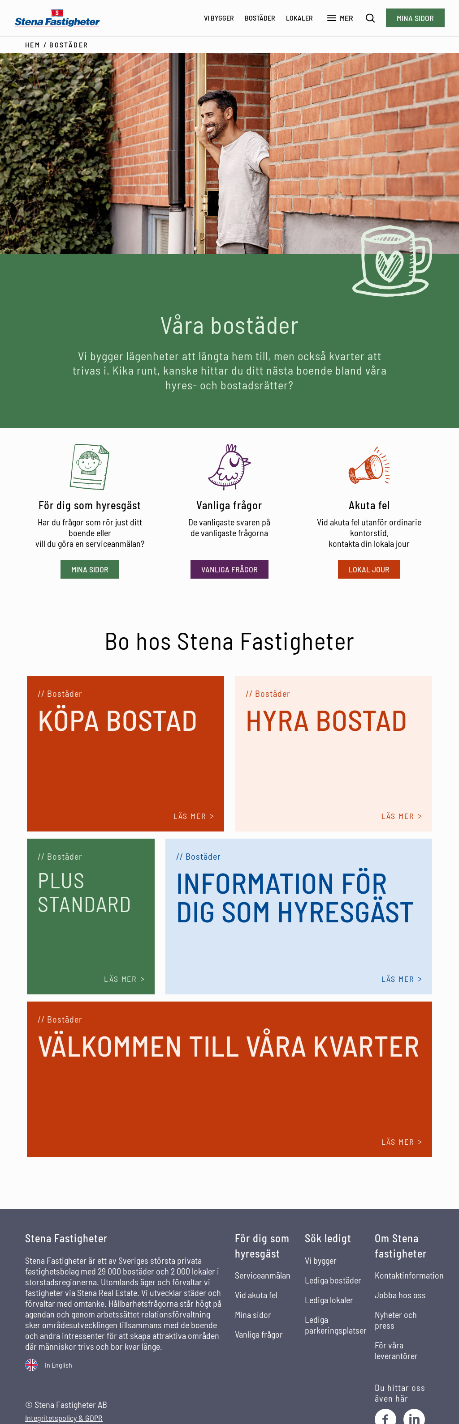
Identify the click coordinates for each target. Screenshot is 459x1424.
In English (58, 1364)
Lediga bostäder (333, 1279)
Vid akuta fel (256, 1294)
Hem (32, 44)
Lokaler (299, 17)
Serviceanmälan (262, 1274)
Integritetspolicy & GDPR (64, 1417)
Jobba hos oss (400, 1294)
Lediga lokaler (329, 1298)
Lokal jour (369, 568)
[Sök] (370, 18)
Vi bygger (219, 17)
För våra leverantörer (396, 1349)
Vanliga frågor (229, 568)
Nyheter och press (396, 1319)
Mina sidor (415, 18)
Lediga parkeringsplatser (336, 1323)
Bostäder (260, 17)
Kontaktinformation (409, 1274)
